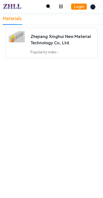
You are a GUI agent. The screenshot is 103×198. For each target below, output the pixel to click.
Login (79, 6)
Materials (12, 18)
